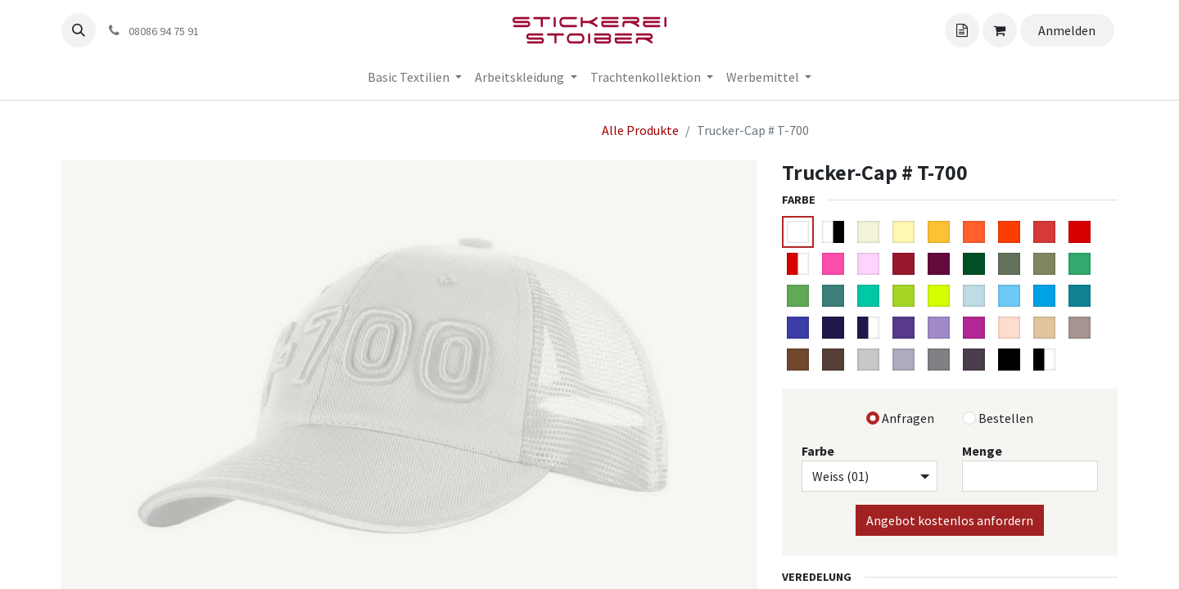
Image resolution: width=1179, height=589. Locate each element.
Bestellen (1005, 418)
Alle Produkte (640, 130)
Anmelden (1066, 30)
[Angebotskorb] (962, 30)
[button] (78, 30)
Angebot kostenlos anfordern (949, 520)
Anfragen (908, 418)
